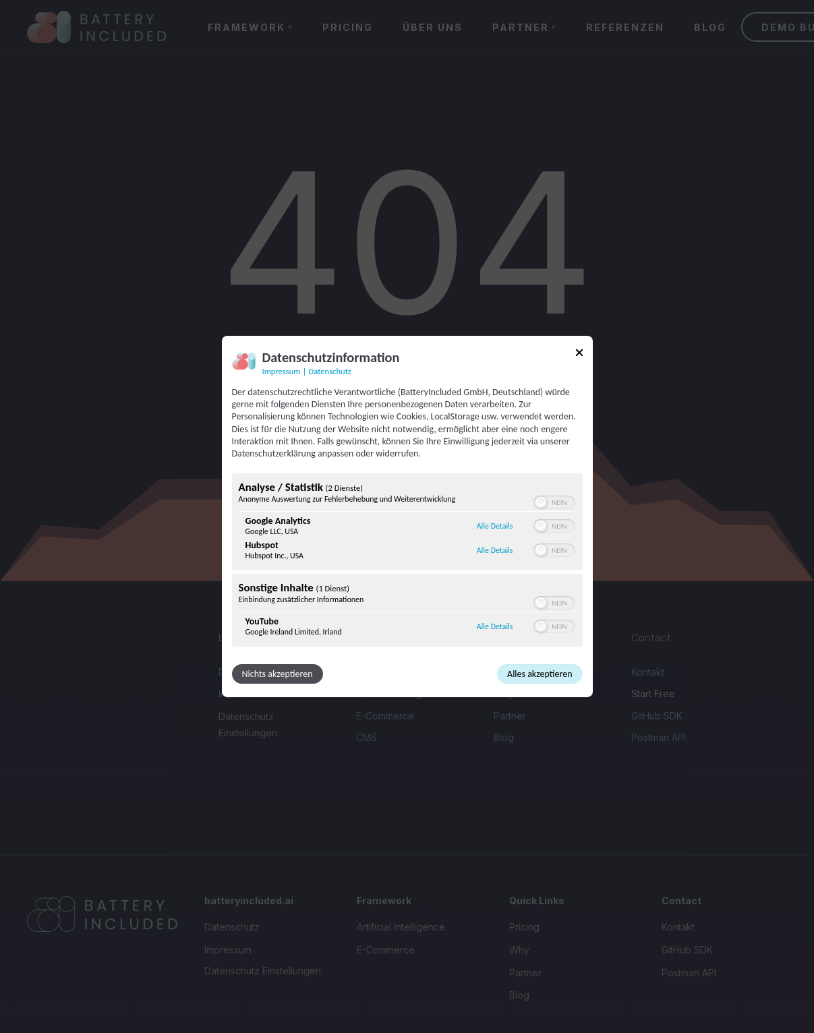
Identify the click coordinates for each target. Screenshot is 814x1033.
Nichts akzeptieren (277, 674)
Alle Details (495, 526)
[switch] (554, 502)
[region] (407, 561)
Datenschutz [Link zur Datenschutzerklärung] (330, 371)
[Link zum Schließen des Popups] (579, 355)
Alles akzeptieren (539, 674)
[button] (540, 502)
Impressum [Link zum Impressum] (281, 371)
